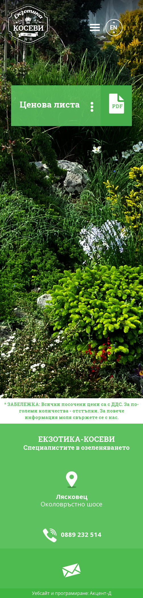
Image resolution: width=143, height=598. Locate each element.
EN (113, 27)
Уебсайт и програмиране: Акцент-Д (71, 593)
